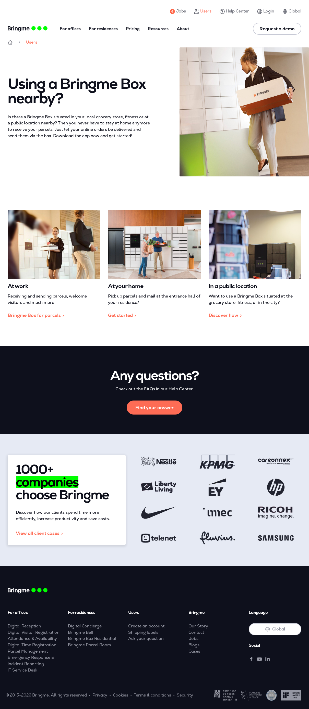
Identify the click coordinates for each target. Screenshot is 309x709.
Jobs (178, 11)
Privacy (99, 695)
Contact (196, 632)
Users (202, 11)
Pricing (133, 28)
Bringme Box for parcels (37, 315)
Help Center (234, 11)
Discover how (226, 315)
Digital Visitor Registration (34, 632)
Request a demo (277, 29)
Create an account (146, 626)
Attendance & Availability (32, 638)
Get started (123, 315)
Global (291, 11)
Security (185, 695)
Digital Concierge (85, 626)
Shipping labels (143, 632)
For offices (70, 28)
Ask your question (146, 638)
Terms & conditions (152, 695)
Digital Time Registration (32, 645)
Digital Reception (24, 626)
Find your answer (154, 407)
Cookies (120, 695)
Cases (194, 651)
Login (265, 11)
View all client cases (40, 533)
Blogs (193, 645)
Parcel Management (28, 651)
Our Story (198, 626)
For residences (103, 28)
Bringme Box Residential (92, 638)
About (183, 28)
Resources (158, 28)
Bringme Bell (80, 632)
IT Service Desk (22, 670)
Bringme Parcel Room (89, 645)
